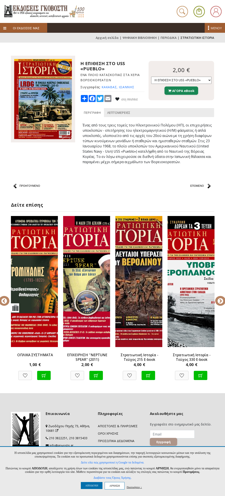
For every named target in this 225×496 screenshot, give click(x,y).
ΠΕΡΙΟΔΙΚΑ (169, 38)
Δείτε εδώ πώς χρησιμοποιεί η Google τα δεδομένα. (112, 462)
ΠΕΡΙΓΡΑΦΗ (92, 113)
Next (217, 298)
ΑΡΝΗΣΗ (114, 485)
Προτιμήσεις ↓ (134, 487)
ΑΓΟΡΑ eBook (181, 90)
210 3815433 (78, 438)
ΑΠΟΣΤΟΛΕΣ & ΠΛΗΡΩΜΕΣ (118, 426)
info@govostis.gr (61, 445)
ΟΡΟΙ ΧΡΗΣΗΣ (108, 433)
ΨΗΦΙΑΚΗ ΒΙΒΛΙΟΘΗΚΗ (140, 38)
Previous (7, 298)
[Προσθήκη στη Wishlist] (25, 373)
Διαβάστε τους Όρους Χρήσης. (112, 477)
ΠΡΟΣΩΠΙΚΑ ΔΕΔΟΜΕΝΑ (116, 441)
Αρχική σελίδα (107, 38)
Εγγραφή (163, 442)
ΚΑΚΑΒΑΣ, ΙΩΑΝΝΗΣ (118, 87)
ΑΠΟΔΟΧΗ (91, 485)
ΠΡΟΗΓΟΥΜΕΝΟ (29, 185)
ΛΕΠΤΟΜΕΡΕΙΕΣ (118, 113)
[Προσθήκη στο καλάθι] (44, 373)
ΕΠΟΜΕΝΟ (197, 185)
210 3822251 (58, 438)
